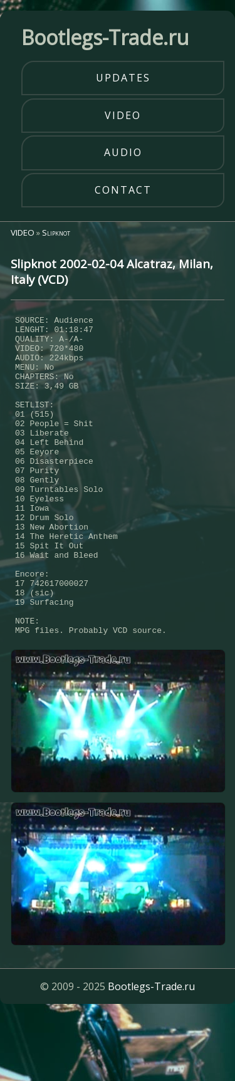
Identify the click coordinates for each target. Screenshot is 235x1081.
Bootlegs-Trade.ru (151, 1052)
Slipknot (56, 232)
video (123, 115)
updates (123, 78)
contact (123, 190)
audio (123, 152)
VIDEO (22, 232)
